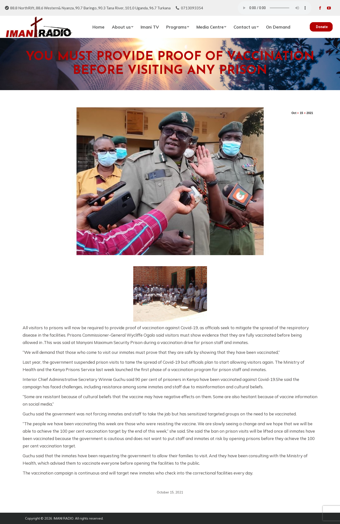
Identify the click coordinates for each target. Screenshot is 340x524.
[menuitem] (98, 27)
